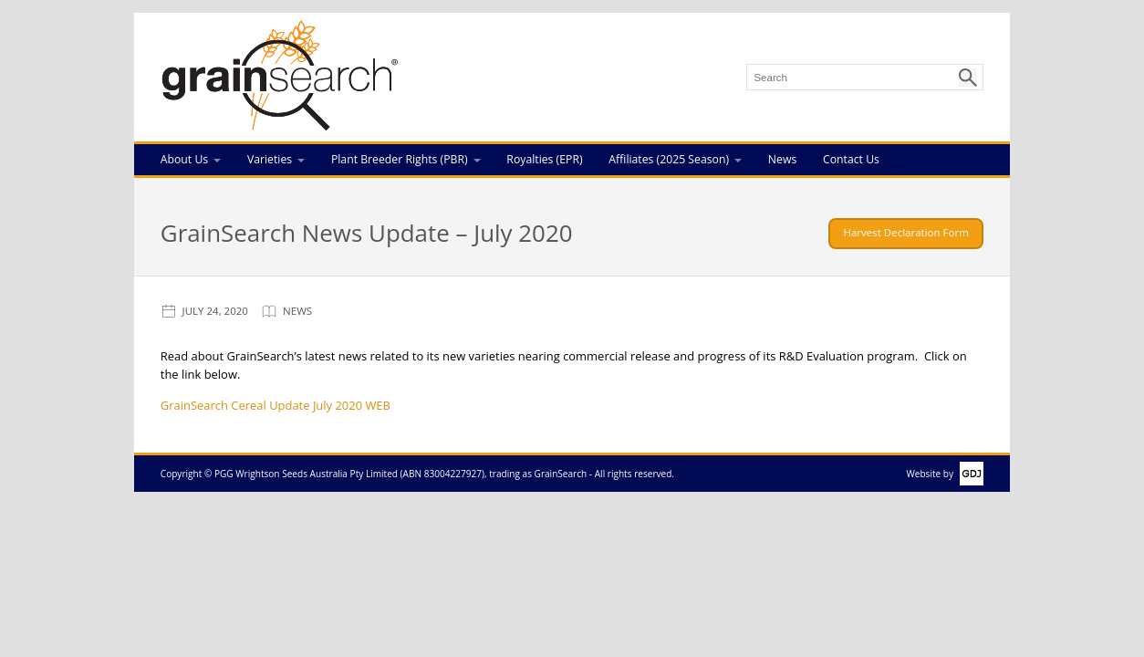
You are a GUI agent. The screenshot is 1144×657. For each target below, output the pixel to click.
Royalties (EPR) (544, 159)
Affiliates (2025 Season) (668, 159)
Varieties (269, 159)
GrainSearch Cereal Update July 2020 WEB (275, 405)
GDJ (968, 473)
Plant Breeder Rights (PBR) (399, 159)
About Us (184, 159)
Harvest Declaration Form (905, 232)
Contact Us (851, 159)
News (782, 159)
